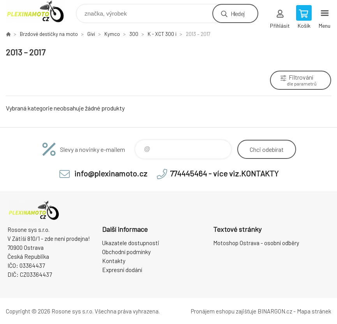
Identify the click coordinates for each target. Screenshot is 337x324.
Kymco (112, 34)
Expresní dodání (122, 269)
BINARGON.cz (275, 311)
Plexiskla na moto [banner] (40, 11)
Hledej (238, 13)
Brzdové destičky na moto (49, 34)
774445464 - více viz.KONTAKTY (224, 173)
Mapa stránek (314, 311)
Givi (91, 34)
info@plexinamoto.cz (110, 173)
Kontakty (113, 260)
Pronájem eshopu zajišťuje (223, 311)
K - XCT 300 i (162, 34)
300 (133, 34)
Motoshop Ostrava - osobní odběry (256, 242)
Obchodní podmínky (126, 251)
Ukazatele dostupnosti (130, 242)
